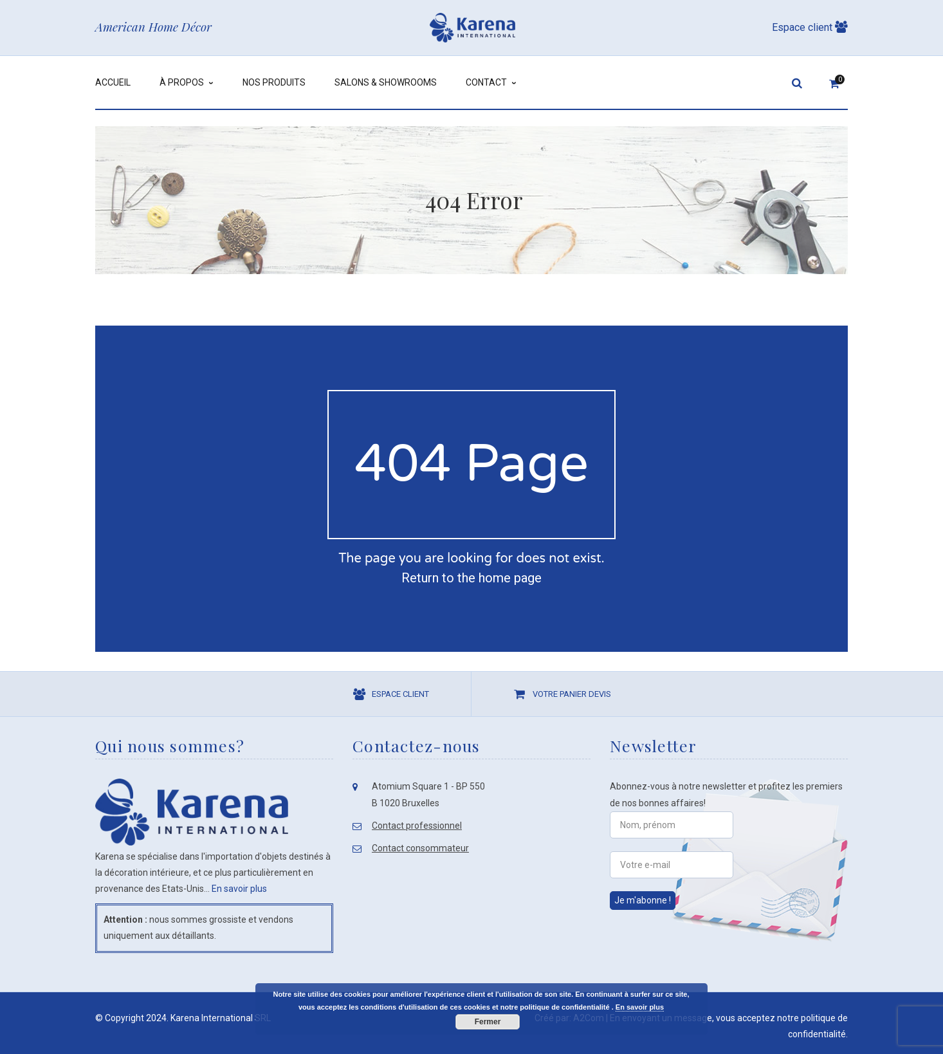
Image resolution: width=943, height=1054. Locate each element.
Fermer (488, 1021)
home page (510, 578)
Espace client (810, 27)
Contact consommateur (420, 848)
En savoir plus (239, 888)
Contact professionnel (417, 825)
